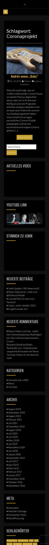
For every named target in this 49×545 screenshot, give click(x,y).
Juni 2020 (13, 436)
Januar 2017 (14, 475)
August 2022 (14, 416)
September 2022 (16, 412)
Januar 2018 (14, 454)
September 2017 (16, 457)
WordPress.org (16, 518)
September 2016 (16, 485)
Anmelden (13, 507)
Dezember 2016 (16, 478)
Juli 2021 (12, 423)
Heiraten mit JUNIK (18, 380)
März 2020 (13, 440)
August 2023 (14, 409)
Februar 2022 (15, 419)
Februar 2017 (15, 471)
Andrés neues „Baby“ (24, 76)
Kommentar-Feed (17, 514)
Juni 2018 (13, 450)
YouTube (12, 387)
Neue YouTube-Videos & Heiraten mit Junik (23, 354)
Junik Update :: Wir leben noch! (23, 288)
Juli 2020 (12, 433)
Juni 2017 (13, 461)
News (11, 383)
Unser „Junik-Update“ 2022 (22, 305)
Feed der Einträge (17, 511)
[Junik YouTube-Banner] (24, 218)
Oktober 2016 (15, 482)
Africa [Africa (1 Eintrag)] (31, 541)
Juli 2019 (12, 443)
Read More (24, 137)
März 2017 (13, 468)
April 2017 (13, 464)
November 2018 (16, 447)
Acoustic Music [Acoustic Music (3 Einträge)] (23, 541)
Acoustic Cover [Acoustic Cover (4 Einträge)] (12, 541)
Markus (26, 81)
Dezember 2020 (16, 426)
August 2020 (14, 430)
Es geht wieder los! (18, 309)
